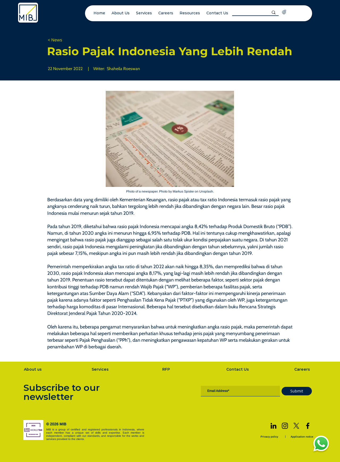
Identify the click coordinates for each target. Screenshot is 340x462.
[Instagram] (285, 426)
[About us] (33, 369)
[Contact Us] (238, 369)
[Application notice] (302, 437)
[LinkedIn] (273, 426)
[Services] (100, 369)
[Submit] (297, 391)
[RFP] (167, 369)
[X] (296, 426)
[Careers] (303, 369)
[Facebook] (308, 426)
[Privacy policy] (270, 437)
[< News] (65, 40)
